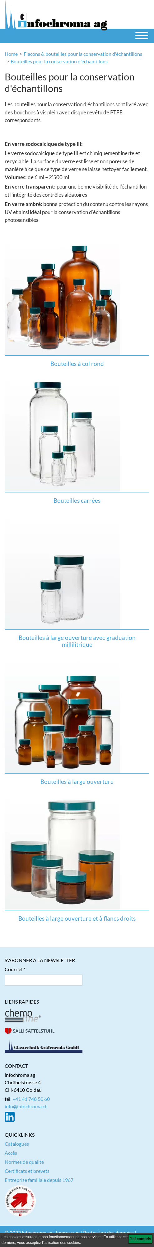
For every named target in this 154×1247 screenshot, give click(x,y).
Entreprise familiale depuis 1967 (39, 1180)
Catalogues (17, 1144)
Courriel (13, 969)
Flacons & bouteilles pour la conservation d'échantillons (83, 54)
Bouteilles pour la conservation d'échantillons (59, 61)
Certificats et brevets (27, 1171)
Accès (11, 1153)
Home (11, 54)
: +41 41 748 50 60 (30, 1099)
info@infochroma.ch (26, 1106)
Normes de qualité (24, 1162)
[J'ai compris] (140, 1239)
